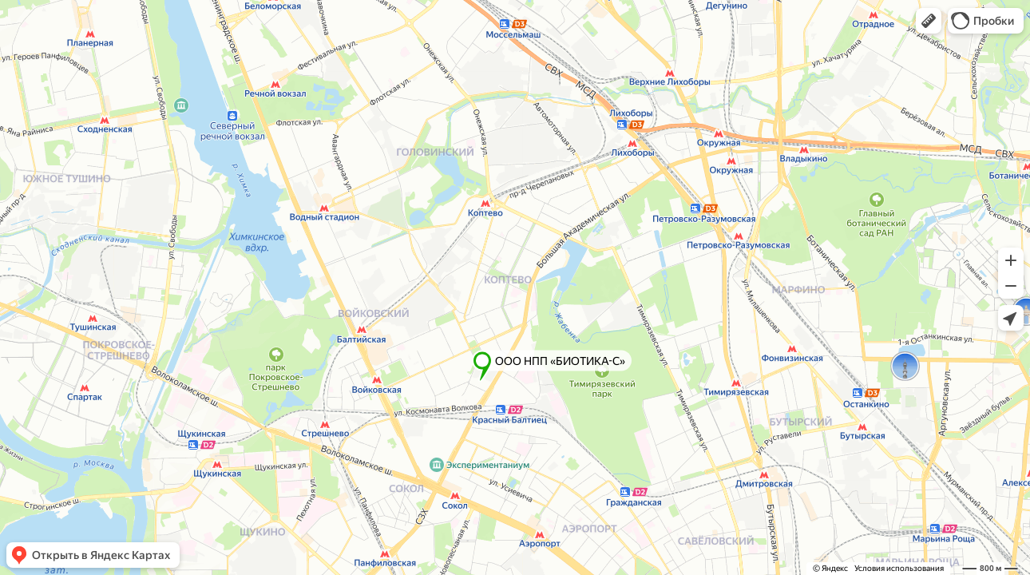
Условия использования (899, 568)
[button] (928, 21)
